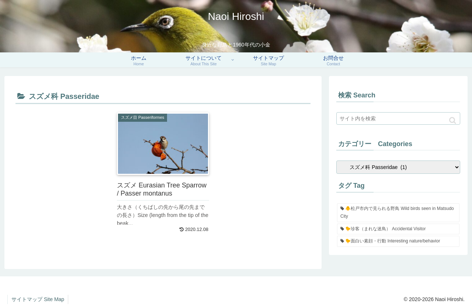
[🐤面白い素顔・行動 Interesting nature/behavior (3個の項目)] (398, 241)
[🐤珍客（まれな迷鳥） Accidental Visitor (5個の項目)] (398, 229)
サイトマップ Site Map (37, 299)
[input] (398, 118)
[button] (452, 120)
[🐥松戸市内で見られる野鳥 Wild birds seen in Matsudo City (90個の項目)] (398, 212)
